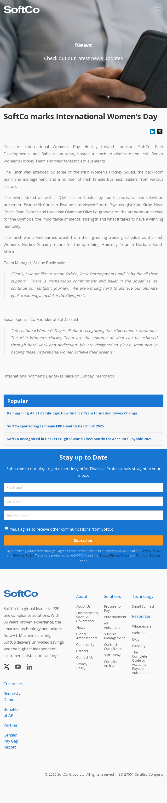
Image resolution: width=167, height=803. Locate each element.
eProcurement (113, 617)
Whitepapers (141, 626)
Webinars (139, 633)
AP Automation (113, 625)
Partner (10, 725)
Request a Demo (12, 696)
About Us (83, 606)
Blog (135, 639)
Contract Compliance (113, 646)
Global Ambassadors (85, 636)
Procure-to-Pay (113, 608)
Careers (82, 651)
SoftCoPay (112, 655)
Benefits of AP (11, 712)
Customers (13, 683)
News (80, 627)
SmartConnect (141, 606)
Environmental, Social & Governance (85, 617)
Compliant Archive (112, 663)
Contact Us (84, 657)
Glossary (138, 646)
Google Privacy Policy (114, 555)
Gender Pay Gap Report (11, 741)
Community (85, 644)
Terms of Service (148, 555)
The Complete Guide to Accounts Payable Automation (141, 662)
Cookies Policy (23, 555)
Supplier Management (113, 636)
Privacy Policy (150, 551)
